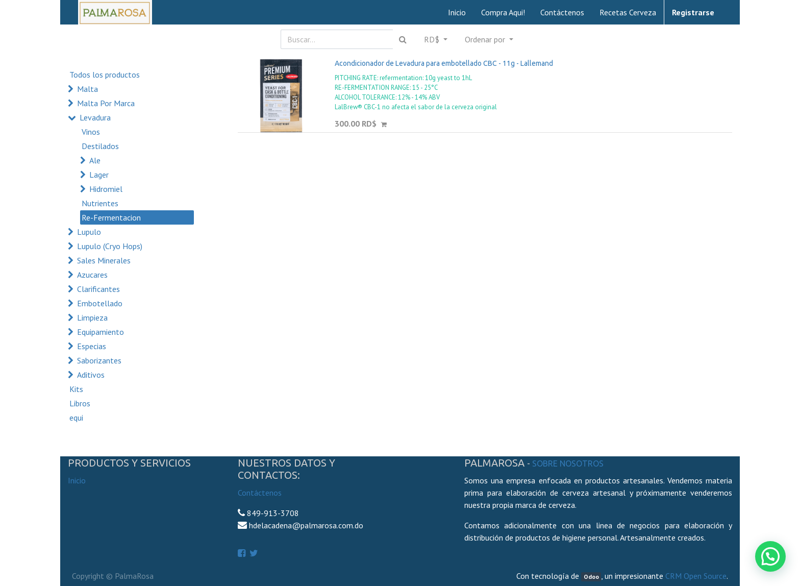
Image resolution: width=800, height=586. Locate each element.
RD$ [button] (432, 39)
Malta (87, 89)
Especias (91, 346)
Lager (99, 174)
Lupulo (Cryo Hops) (109, 246)
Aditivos (91, 375)
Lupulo (89, 232)
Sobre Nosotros (568, 463)
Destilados (100, 146)
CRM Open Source (696, 576)
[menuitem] (456, 12)
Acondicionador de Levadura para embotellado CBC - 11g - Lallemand (444, 63)
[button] (489, 39)
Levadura (95, 117)
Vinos (91, 132)
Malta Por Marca (106, 103)
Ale (95, 160)
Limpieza (92, 317)
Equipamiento (100, 332)
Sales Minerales (104, 260)
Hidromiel (105, 189)
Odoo (591, 576)
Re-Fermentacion (111, 217)
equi (76, 417)
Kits (76, 389)
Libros (79, 403)
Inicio (77, 480)
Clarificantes (98, 289)
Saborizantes (99, 360)
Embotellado (99, 303)
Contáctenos (260, 492)
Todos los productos (104, 74)
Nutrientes (100, 203)
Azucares (92, 275)
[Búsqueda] (403, 39)
